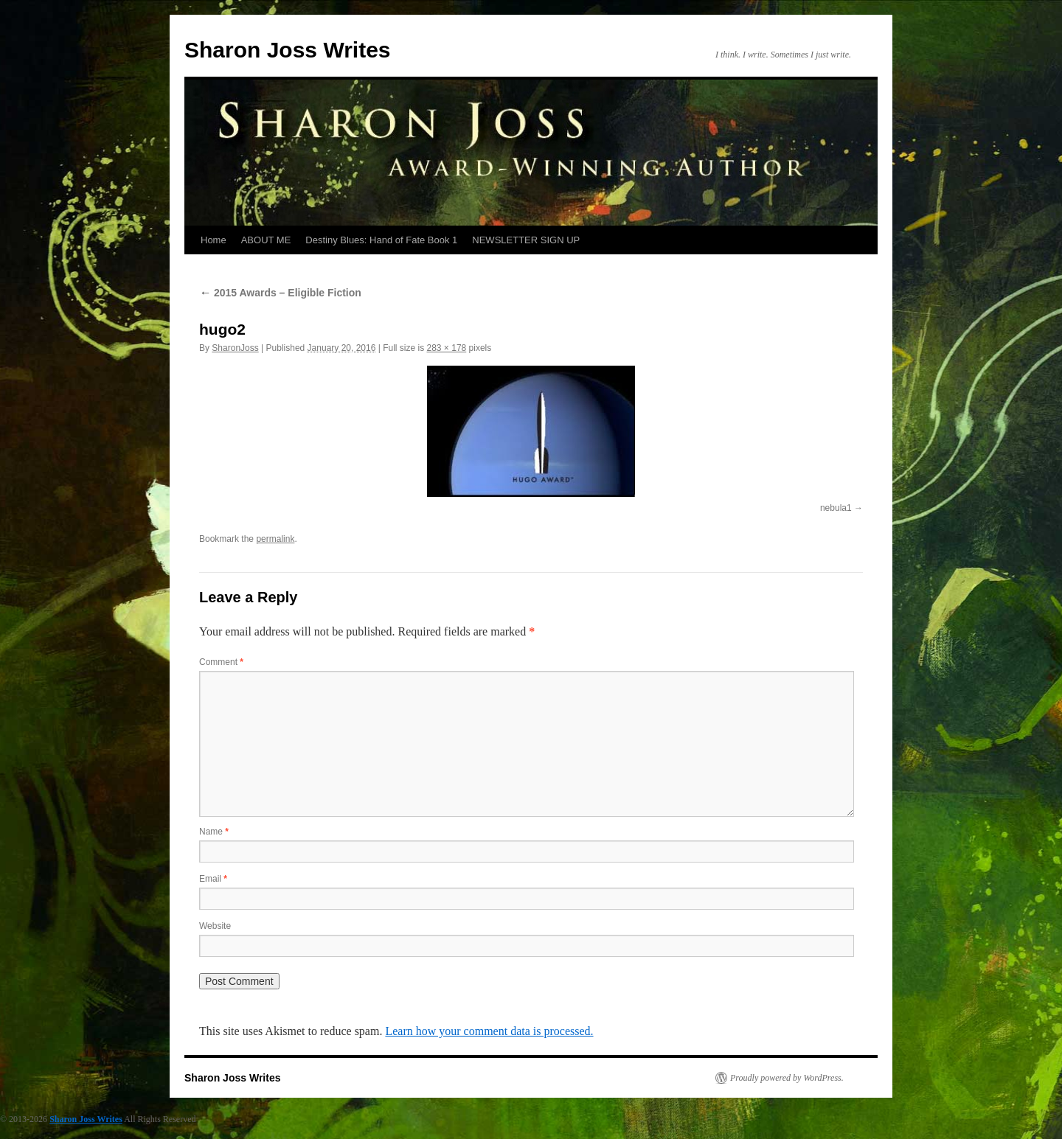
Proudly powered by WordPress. (787, 1078)
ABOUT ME (266, 239)
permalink (275, 539)
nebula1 (836, 508)
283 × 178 (447, 348)
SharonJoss (235, 348)
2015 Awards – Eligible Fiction (280, 293)
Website (215, 926)
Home (213, 239)
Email (213, 879)
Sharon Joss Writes (287, 50)
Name (214, 831)
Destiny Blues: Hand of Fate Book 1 (381, 239)
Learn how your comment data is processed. (489, 1031)
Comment (221, 662)
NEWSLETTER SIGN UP (526, 239)
